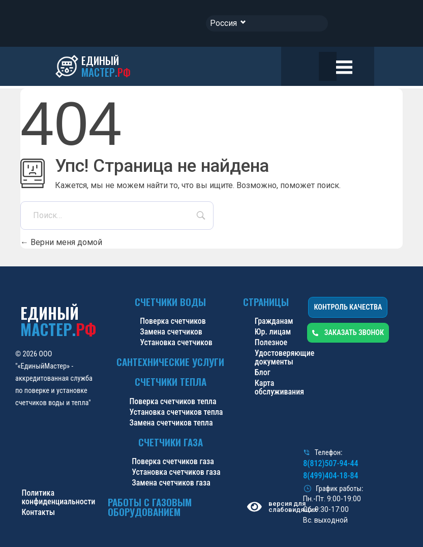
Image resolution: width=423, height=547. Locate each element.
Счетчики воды (170, 301)
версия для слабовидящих (291, 507)
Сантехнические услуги (170, 361)
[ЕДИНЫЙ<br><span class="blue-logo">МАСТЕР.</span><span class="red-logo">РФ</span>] (94, 66)
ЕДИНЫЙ (58, 321)
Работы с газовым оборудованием (150, 507)
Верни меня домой (61, 242)
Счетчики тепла (170, 381)
